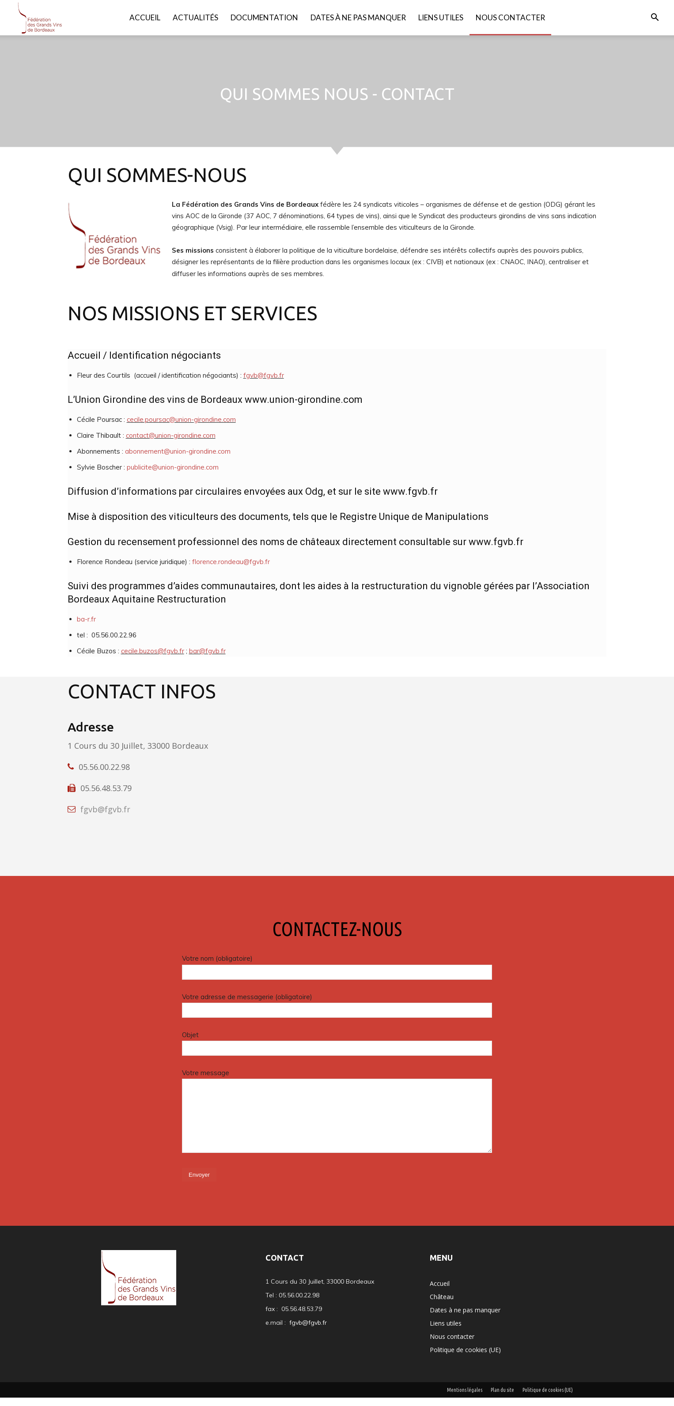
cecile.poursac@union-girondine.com (181, 428)
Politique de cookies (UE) (465, 1358)
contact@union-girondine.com (171, 444)
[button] (654, 18)
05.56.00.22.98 (104, 775)
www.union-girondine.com (304, 408)
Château (442, 1305)
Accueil (144, 17)
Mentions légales (464, 1398)
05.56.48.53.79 (106, 797)
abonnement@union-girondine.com (178, 460)
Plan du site (502, 1398)
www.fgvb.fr (410, 500)
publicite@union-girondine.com (173, 476)
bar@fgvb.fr (207, 660)
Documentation (264, 17)
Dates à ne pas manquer (358, 17)
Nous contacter (510, 17)
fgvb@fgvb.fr (263, 384)
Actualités (195, 17)
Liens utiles (440, 17)
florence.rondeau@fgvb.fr (231, 570)
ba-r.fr (86, 628)
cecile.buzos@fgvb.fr (152, 660)
